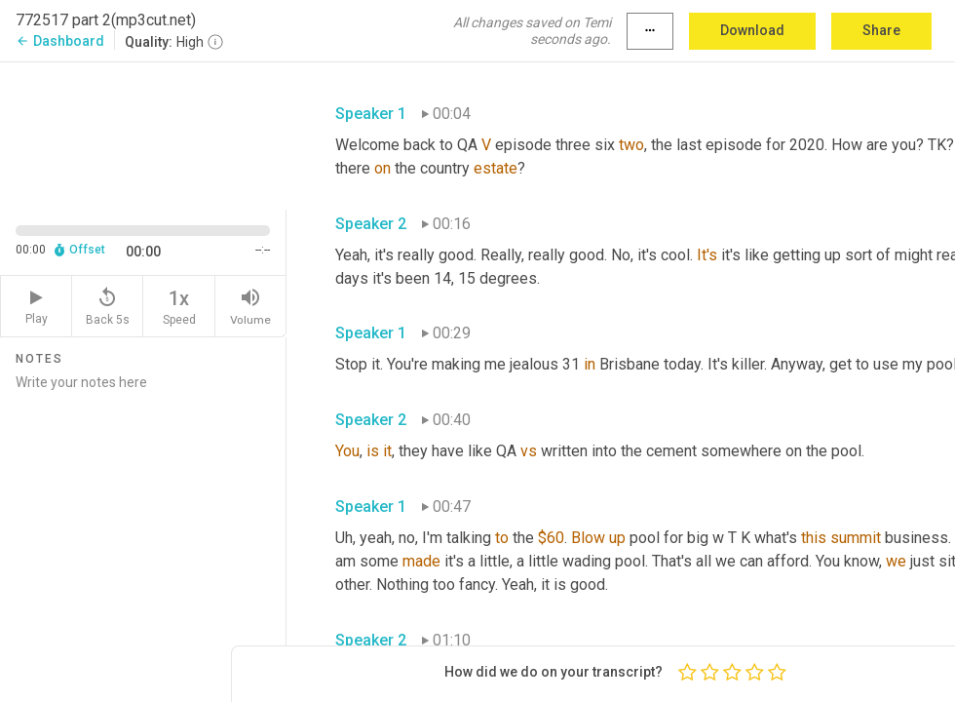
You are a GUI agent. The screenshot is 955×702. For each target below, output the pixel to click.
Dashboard (60, 41)
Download (752, 30)
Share (881, 30)
